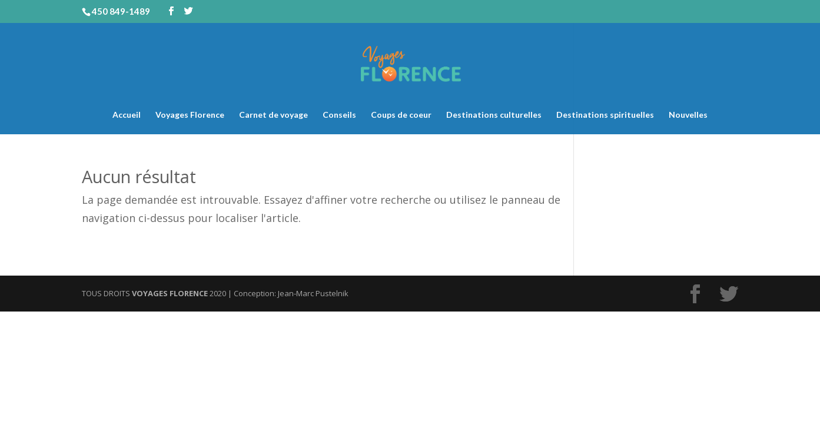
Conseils (339, 115)
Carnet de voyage (273, 115)
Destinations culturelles (494, 115)
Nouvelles (688, 115)
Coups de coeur (401, 115)
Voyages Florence (189, 115)
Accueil (126, 115)
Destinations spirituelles (605, 115)
